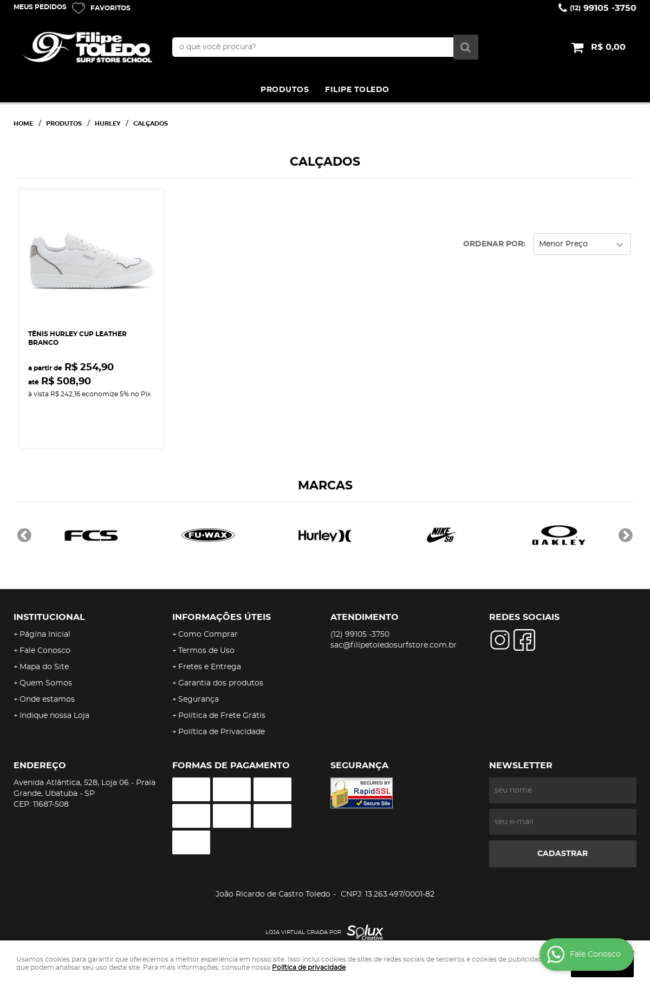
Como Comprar (208, 634)
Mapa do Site (44, 667)
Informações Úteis (221, 617)
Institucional (49, 617)
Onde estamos (47, 699)
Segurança (198, 699)
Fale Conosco (45, 651)
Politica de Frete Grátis (221, 716)
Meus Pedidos (40, 7)
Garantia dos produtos (220, 683)
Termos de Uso (206, 651)
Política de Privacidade (221, 732)
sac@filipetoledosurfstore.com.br (393, 645)
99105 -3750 (603, 8)
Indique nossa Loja (54, 716)
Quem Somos (46, 683)
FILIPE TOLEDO (357, 90)
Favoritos (110, 8)
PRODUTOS (285, 90)
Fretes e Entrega (209, 667)
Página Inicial (45, 634)
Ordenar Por (493, 244)
